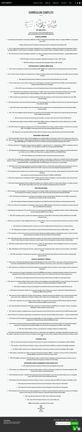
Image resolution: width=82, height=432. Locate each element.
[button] (75, 3)
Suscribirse (74, 423)
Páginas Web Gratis (16, 423)
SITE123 (10, 423)
